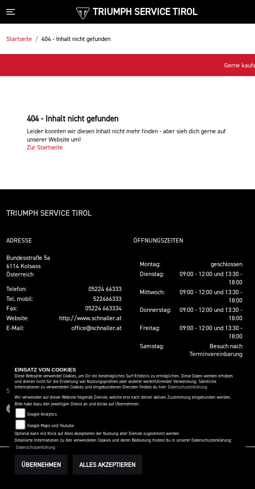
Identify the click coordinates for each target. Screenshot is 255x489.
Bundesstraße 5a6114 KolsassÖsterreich (28, 266)
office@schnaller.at (96, 328)
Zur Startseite (45, 147)
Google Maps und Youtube (50, 425)
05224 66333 (105, 289)
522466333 (107, 298)
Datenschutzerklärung (187, 387)
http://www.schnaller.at (90, 318)
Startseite (19, 39)
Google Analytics (42, 414)
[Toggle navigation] (12, 12)
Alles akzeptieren (107, 464)
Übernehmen (41, 464)
